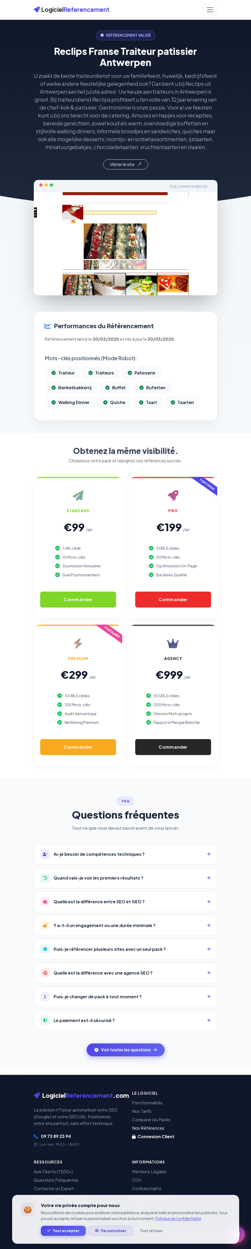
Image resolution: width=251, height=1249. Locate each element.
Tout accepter (63, 1230)
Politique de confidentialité (178, 1218)
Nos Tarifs (141, 1111)
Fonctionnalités (147, 1102)
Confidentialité (146, 1188)
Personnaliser (110, 1230)
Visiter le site (125, 164)
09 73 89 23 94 (52, 1136)
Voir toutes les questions (125, 1049)
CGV (136, 1180)
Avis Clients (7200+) (53, 1171)
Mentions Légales (149, 1171)
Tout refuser (151, 1230)
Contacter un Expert (54, 1188)
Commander (78, 599)
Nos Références (148, 1128)
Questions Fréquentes (56, 1180)
